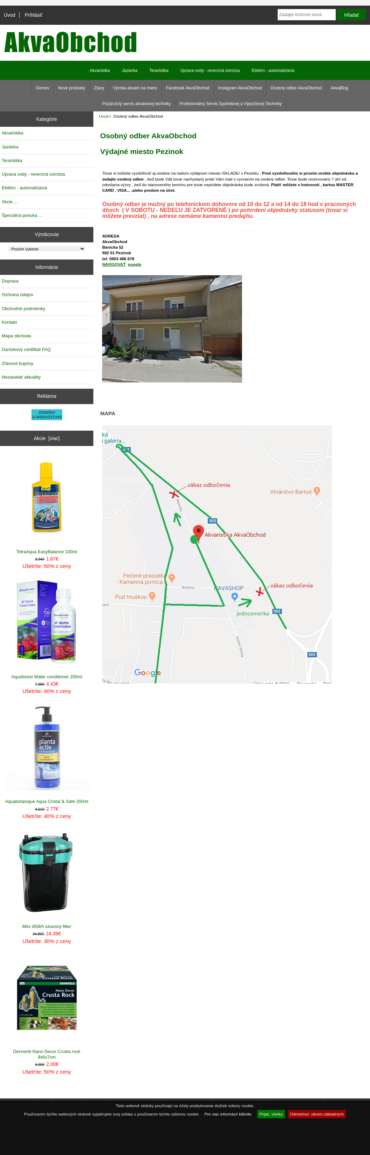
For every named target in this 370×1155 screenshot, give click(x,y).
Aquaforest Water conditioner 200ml (47, 629)
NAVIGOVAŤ (114, 264)
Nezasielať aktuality (21, 377)
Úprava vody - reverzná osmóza (210, 70)
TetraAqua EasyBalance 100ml (47, 504)
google (134, 264)
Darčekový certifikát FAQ (26, 349)
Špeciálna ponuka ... (22, 215)
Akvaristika (100, 70)
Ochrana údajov (17, 294)
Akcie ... (9, 201)
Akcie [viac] (47, 438)
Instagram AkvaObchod (240, 88)
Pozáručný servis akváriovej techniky (136, 103)
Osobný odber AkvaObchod (296, 88)
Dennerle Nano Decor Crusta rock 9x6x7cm (47, 1007)
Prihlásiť (34, 15)
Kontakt (9, 322)
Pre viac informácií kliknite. (228, 1114)
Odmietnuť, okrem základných (317, 1114)
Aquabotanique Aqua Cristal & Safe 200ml (47, 754)
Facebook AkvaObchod (187, 88)
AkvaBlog (339, 88)
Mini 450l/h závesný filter (47, 879)
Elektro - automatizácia (273, 70)
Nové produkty (71, 88)
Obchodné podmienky (23, 308)
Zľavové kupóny (17, 363)
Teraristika (159, 70)
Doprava (10, 281)
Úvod (9, 15)
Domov (42, 88)
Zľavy (99, 88)
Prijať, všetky (271, 1114)
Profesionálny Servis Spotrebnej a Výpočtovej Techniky (230, 103)
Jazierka (129, 70)
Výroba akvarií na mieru (135, 88)
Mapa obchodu (16, 335)
